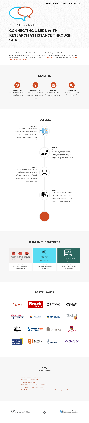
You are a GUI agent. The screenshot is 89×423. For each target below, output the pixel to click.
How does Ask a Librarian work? (30, 379)
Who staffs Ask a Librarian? (28, 382)
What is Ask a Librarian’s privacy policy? (32, 387)
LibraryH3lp (19, 129)
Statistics (63, 4)
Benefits (48, 4)
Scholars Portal (49, 57)
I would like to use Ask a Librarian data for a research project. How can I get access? (44, 390)
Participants (72, 4)
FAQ (79, 4)
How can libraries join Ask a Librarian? (31, 377)
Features (55, 4)
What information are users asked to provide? (34, 384)
